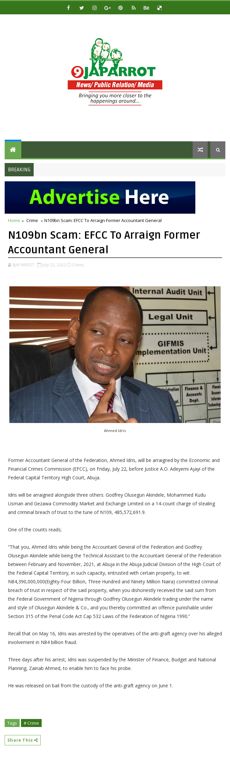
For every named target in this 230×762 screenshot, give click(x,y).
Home (14, 220)
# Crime (31, 723)
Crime (32, 220)
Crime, (78, 265)
